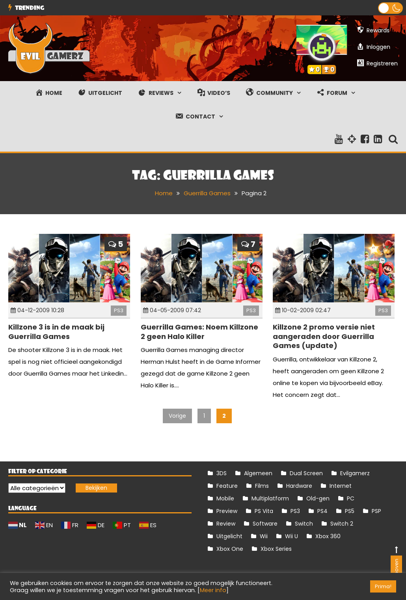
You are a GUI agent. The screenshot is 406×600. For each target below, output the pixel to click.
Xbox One (229, 549)
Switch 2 (341, 524)
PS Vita (264, 511)
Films (262, 486)
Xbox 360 (328, 536)
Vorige (177, 416)
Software (265, 524)
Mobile (225, 498)
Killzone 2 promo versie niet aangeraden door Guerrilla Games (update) (324, 336)
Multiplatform (270, 498)
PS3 (118, 310)
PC (350, 498)
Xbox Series (276, 549)
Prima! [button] (383, 586)
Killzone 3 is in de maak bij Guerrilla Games (56, 331)
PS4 (322, 511)
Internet (341, 486)
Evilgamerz (355, 473)
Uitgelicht (229, 536)
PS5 (349, 511)
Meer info (213, 590)
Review (225, 524)
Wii (264, 536)
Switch (304, 524)
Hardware (299, 486)
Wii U (291, 536)
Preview (226, 511)
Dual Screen (306, 473)
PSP (376, 511)
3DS (221, 473)
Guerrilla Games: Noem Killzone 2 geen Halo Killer (199, 331)
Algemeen (258, 473)
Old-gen (318, 498)
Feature (227, 486)
